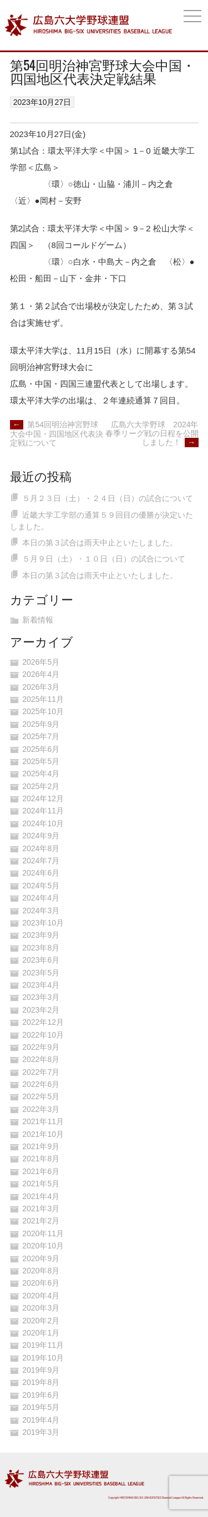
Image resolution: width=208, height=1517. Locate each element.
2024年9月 (40, 835)
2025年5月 (40, 761)
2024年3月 (40, 910)
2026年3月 (40, 686)
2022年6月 (40, 1084)
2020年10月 (43, 1245)
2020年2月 (40, 1320)
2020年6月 (40, 1282)
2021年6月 (40, 1171)
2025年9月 (40, 724)
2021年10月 (43, 1134)
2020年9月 (40, 1258)
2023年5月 (40, 972)
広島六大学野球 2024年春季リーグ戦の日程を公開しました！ (152, 433)
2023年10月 (43, 922)
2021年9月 (40, 1146)
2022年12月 (43, 1022)
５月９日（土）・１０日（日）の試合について (103, 558)
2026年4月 (40, 674)
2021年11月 (43, 1121)
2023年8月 (40, 947)
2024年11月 (43, 810)
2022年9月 (40, 1047)
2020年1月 (40, 1332)
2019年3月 (40, 1432)
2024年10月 (43, 823)
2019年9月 (40, 1370)
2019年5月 (40, 1407)
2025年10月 (43, 711)
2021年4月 (40, 1196)
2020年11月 (43, 1233)
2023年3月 (40, 997)
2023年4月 (40, 984)
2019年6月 (40, 1394)
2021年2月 (40, 1220)
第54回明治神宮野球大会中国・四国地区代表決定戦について (56, 433)
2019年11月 (43, 1345)
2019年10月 (43, 1357)
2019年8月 (40, 1382)
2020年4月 (40, 1295)
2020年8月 (40, 1270)
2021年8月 (40, 1158)
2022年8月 (40, 1059)
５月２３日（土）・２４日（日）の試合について (107, 498)
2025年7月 (40, 736)
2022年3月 (40, 1109)
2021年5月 (40, 1183)
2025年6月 (40, 749)
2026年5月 (40, 662)
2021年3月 (40, 1208)
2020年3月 (40, 1307)
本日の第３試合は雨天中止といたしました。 (99, 542)
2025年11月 (43, 699)
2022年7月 (40, 1072)
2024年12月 (43, 798)
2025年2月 (40, 786)
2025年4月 (40, 773)
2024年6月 (40, 872)
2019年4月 (40, 1419)
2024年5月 (40, 885)
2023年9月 (40, 935)
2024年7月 (40, 860)
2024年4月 (40, 897)
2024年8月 (40, 848)
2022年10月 (43, 1034)
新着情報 (37, 619)
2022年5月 (40, 1096)
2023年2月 (40, 1009)
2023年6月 (40, 959)
